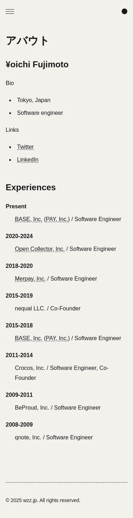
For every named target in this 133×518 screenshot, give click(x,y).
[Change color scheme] (124, 11)
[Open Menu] (10, 11)
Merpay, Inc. (30, 279)
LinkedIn (28, 160)
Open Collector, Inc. (40, 249)
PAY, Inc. (57, 219)
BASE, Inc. (28, 219)
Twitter (25, 147)
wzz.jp (30, 500)
